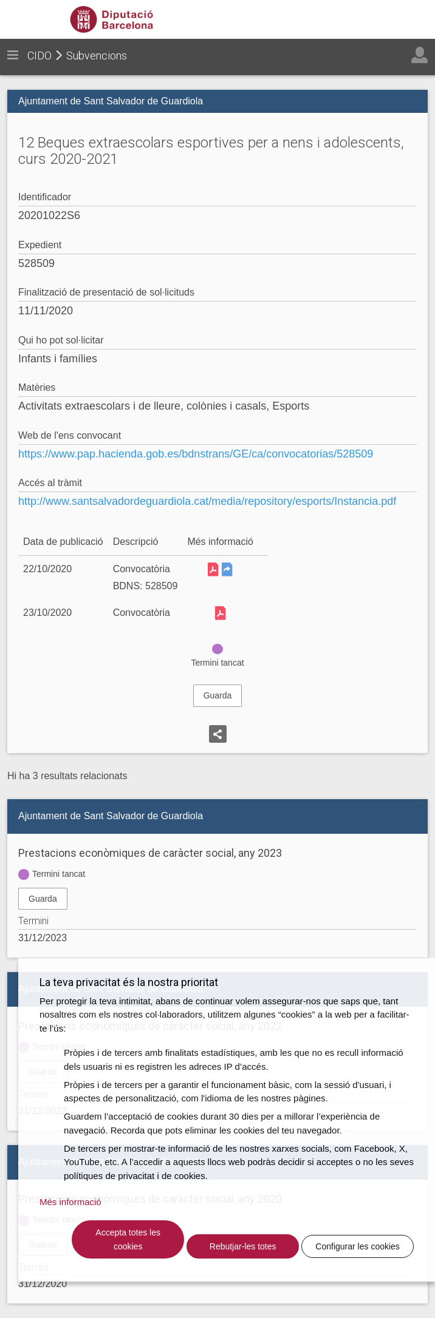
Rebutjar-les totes (243, 1246)
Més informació (70, 1202)
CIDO (39, 55)
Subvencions (96, 55)
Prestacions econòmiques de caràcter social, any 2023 (150, 853)
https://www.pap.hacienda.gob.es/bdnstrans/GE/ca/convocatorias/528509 (195, 454)
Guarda (218, 695)
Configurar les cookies (357, 1246)
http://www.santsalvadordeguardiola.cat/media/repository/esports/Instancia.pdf (207, 501)
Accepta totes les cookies (127, 1239)
